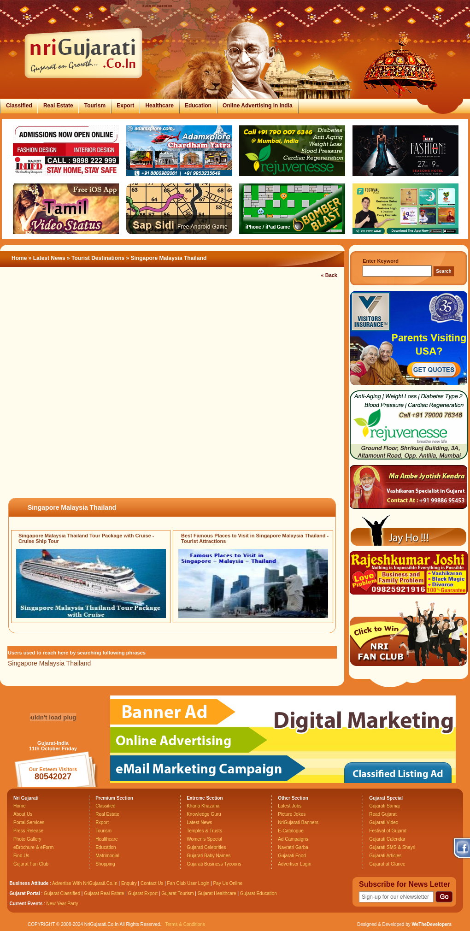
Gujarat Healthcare (217, 893)
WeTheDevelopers (431, 924)
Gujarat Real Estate (104, 893)
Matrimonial (107, 855)
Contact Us (152, 883)
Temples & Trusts (204, 830)
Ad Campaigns (293, 839)
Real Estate (58, 105)
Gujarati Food (292, 855)
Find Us (21, 855)
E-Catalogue (291, 830)
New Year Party (62, 903)
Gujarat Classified (62, 893)
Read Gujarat (382, 814)
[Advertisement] (104, 388)
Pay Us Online (227, 883)
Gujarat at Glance (387, 863)
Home (19, 258)
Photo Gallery (27, 839)
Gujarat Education (258, 893)
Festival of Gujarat (387, 830)
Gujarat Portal (25, 893)
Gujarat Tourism (177, 893)
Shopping (105, 863)
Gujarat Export (143, 893)
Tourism (95, 105)
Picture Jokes (292, 814)
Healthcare (159, 105)
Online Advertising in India (258, 105)
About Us (22, 814)
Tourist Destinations (97, 258)
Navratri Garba (293, 847)
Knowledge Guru (204, 814)
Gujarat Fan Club (30, 863)
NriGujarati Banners (298, 822)
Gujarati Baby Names (208, 855)
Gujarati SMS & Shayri (392, 847)
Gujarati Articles (385, 855)
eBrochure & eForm (33, 847)
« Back (329, 275)
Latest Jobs (289, 805)
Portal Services (28, 822)
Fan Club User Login (188, 883)
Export (125, 105)
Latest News (49, 258)
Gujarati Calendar (387, 839)
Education (198, 105)
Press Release (28, 830)
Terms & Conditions (185, 924)
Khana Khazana (203, 805)
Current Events (26, 903)
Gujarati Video (383, 822)
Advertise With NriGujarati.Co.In (85, 883)
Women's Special (204, 839)
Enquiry (129, 883)
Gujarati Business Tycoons (214, 863)
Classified (19, 105)
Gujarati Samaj (384, 805)
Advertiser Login (294, 863)
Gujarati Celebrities (206, 847)
